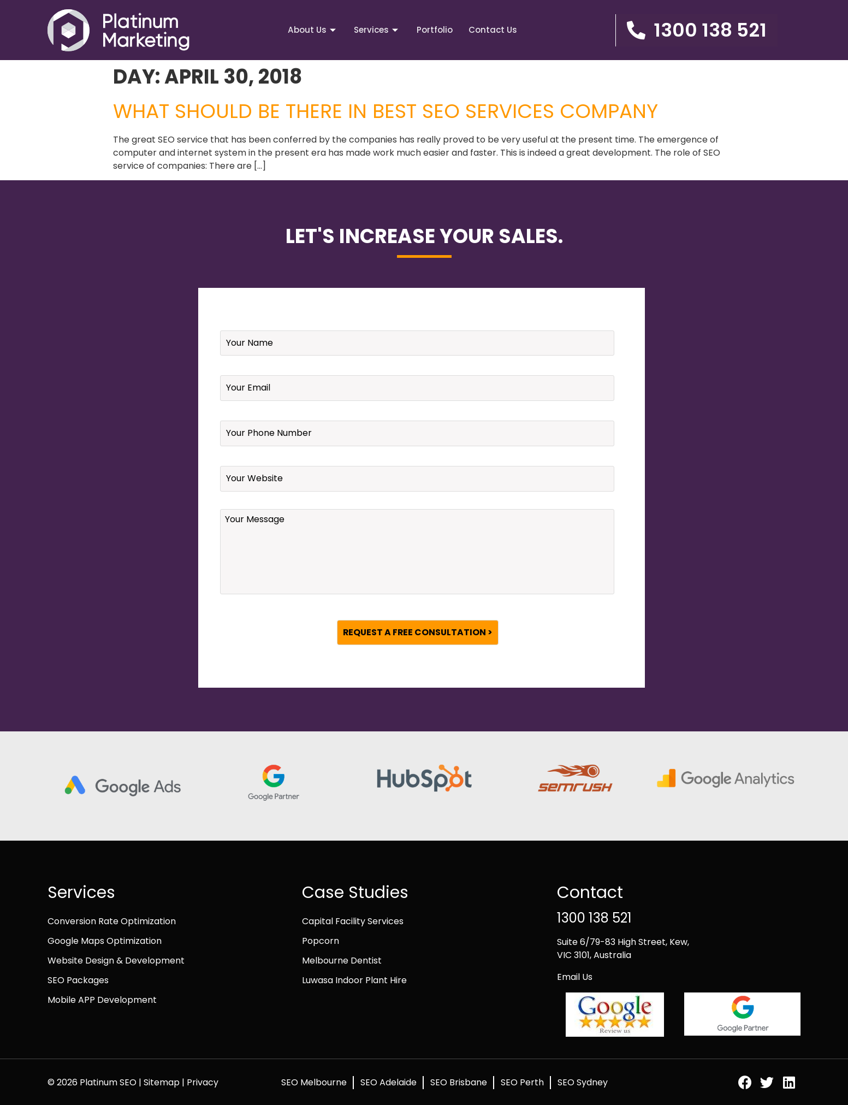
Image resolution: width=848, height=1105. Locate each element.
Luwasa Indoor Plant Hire (354, 979)
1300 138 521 (594, 917)
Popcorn (320, 940)
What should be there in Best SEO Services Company (385, 111)
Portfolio (435, 30)
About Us (312, 30)
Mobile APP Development (102, 999)
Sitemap (163, 1082)
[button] (696, 30)
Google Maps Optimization (105, 940)
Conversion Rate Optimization (112, 920)
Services (376, 30)
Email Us (574, 976)
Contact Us (493, 30)
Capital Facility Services (353, 920)
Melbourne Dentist (342, 960)
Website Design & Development (116, 960)
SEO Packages (78, 979)
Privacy (202, 1082)
